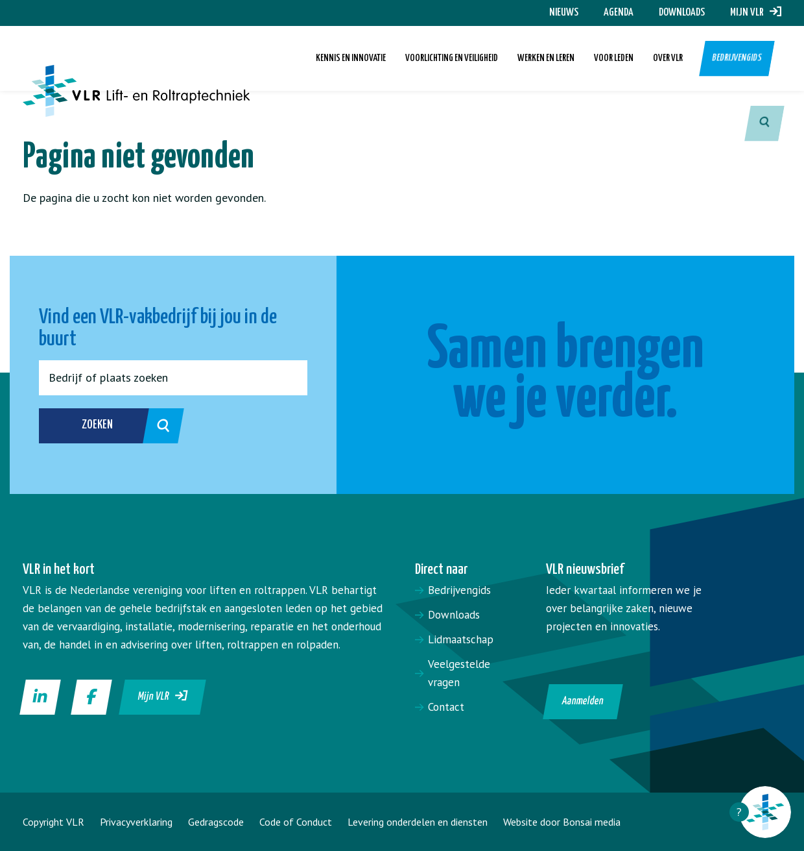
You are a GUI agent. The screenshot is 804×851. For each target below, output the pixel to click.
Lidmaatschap (460, 639)
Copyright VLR (53, 821)
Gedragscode (216, 821)
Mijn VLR (755, 12)
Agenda (618, 12)
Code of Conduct (295, 821)
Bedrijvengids (737, 58)
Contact (446, 707)
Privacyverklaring (136, 821)
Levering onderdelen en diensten (418, 821)
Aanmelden (582, 701)
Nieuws (563, 12)
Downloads (682, 12)
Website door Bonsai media (562, 821)
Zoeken (117, 425)
